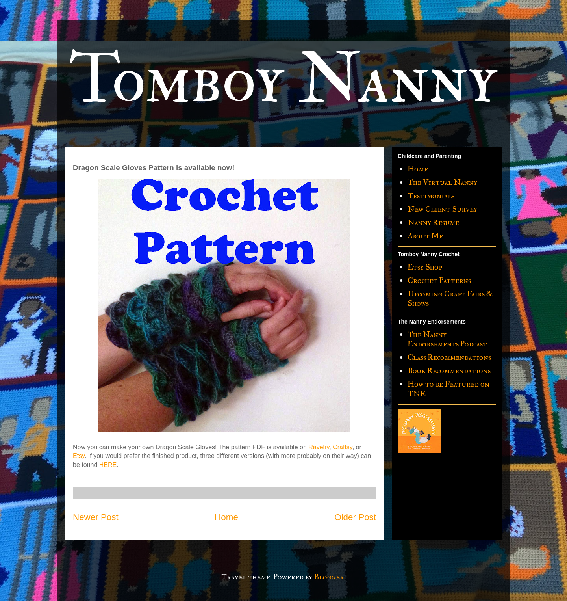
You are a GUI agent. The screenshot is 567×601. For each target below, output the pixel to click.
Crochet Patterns (439, 280)
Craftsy (342, 447)
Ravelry (318, 447)
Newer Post (96, 517)
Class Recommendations (449, 357)
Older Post (355, 517)
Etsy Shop (425, 267)
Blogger (329, 576)
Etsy (79, 455)
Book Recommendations (449, 370)
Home (226, 517)
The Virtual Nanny (442, 182)
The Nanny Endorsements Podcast (447, 338)
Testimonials (431, 195)
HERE (108, 464)
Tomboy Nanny (283, 79)
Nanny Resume (433, 222)
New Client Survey (442, 209)
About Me (425, 235)
